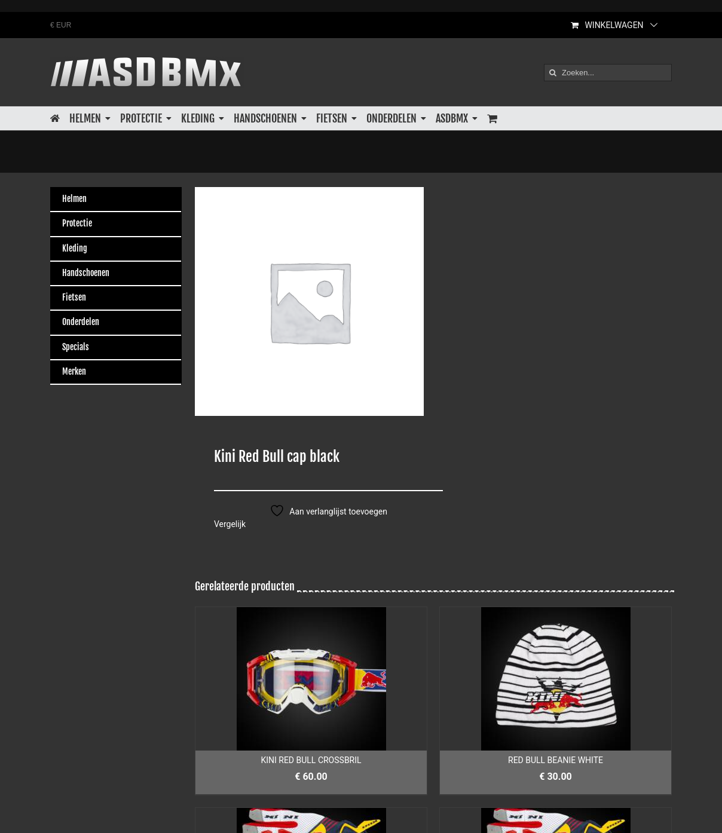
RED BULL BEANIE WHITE (555, 760)
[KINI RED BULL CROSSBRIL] (311, 679)
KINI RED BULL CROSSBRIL (311, 760)
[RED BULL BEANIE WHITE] (555, 679)
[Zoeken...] (608, 72)
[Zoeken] (552, 72)
